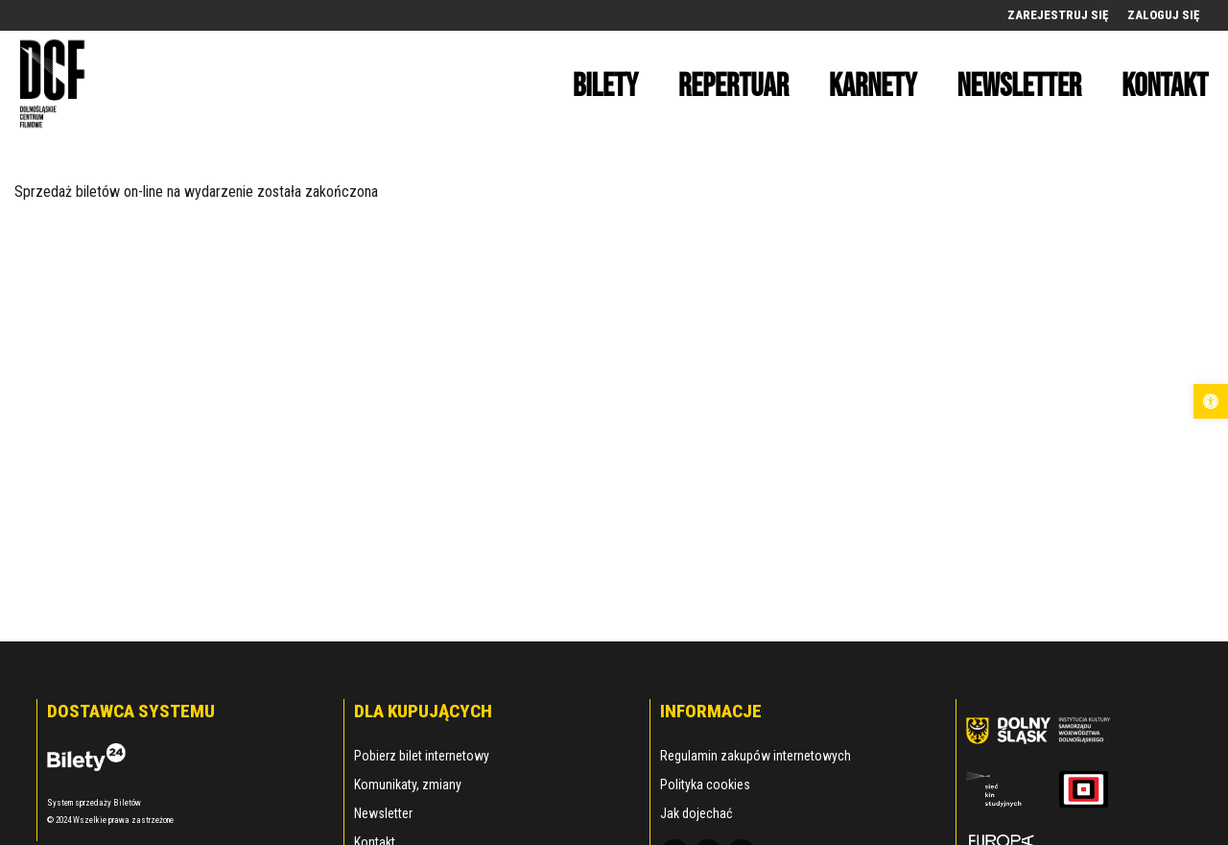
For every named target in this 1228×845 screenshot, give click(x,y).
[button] (1210, 401)
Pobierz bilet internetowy (421, 755)
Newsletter (383, 813)
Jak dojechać (696, 813)
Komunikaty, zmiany (407, 784)
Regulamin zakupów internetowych (755, 755)
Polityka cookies (705, 784)
